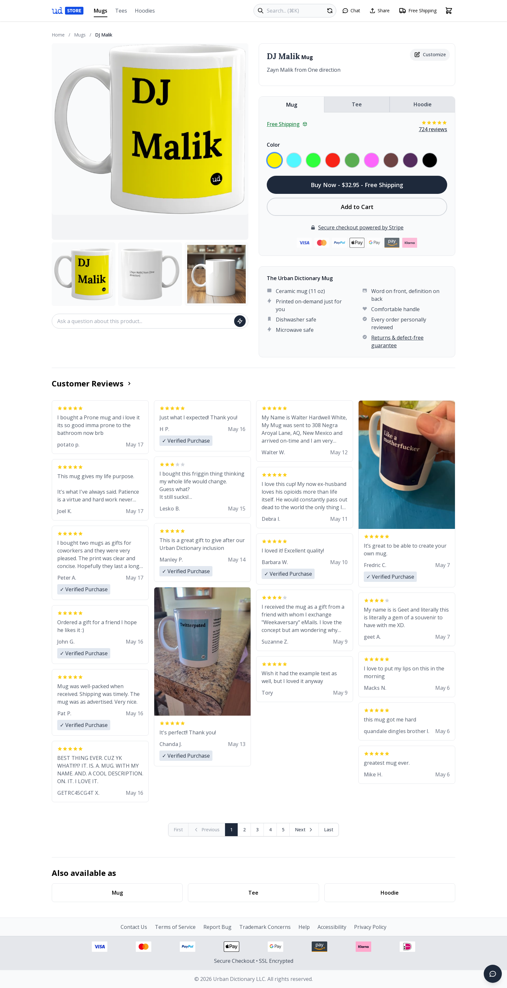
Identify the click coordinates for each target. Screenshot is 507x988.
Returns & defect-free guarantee (397, 341)
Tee (357, 104)
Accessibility (332, 926)
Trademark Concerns (265, 926)
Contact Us (134, 926)
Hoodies (145, 10)
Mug (291, 104)
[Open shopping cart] (448, 10)
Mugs (100, 12)
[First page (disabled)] (178, 829)
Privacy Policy (370, 926)
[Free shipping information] (417, 10)
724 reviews (433, 129)
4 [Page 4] (270, 829)
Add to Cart (357, 207)
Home (58, 35)
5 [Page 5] (283, 829)
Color (273, 144)
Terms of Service (175, 926)
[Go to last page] (329, 829)
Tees (121, 10)
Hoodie (423, 104)
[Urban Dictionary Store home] (67, 10)
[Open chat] (351, 10)
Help (304, 926)
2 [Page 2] (244, 829)
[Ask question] (240, 321)
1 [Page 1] (231, 829)
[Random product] (330, 10)
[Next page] (304, 829)
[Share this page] (379, 10)
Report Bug (217, 926)
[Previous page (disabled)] (207, 829)
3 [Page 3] (257, 829)
